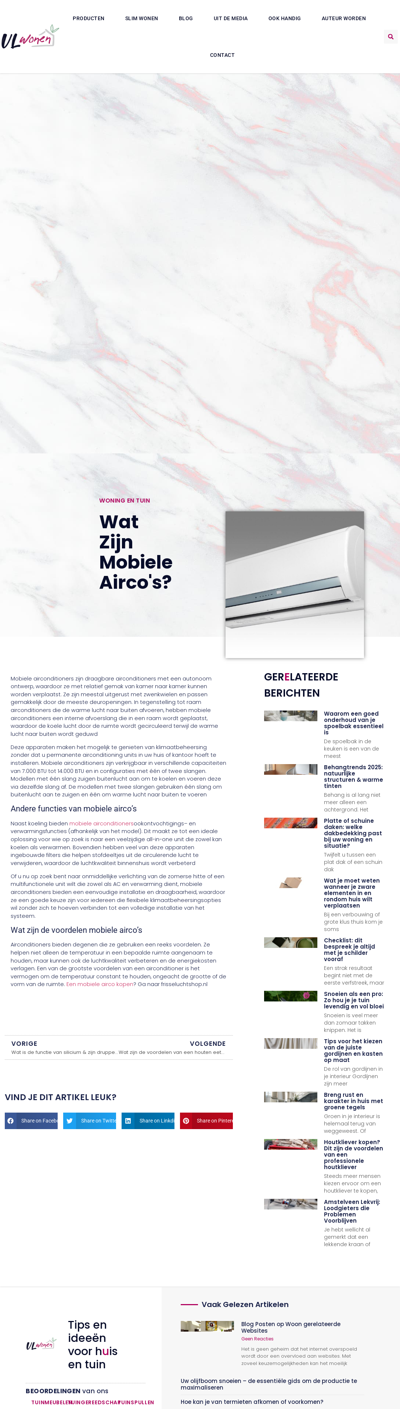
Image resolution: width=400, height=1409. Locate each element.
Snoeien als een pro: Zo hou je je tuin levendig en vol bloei (354, 1000)
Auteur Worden (344, 18)
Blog (186, 18)
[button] (391, 37)
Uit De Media (231, 18)
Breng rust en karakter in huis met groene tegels (353, 1101)
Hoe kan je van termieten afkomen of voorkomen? (252, 1402)
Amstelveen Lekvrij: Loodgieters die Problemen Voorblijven (352, 1211)
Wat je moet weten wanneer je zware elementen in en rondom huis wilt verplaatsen (352, 893)
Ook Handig (285, 18)
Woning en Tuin (124, 500)
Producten (89, 18)
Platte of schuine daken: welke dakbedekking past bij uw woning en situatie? (353, 833)
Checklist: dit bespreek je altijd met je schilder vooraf (349, 950)
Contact (222, 55)
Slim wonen (141, 18)
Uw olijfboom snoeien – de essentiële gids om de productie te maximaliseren (269, 1384)
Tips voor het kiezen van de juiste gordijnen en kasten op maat (353, 1050)
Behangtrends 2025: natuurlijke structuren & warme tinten (353, 776)
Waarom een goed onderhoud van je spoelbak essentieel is (353, 723)
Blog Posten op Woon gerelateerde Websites (290, 1327)
